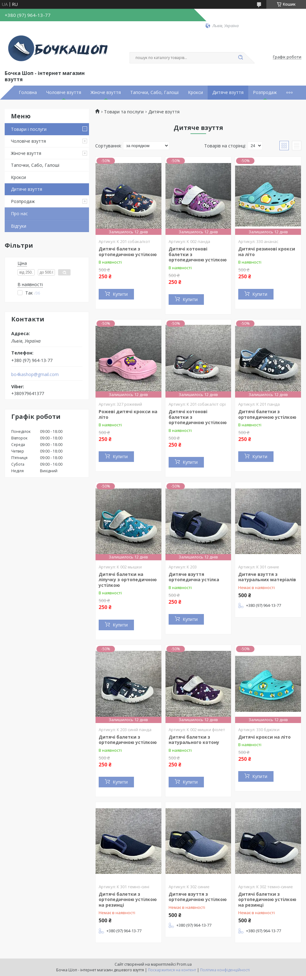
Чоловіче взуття (63, 92)
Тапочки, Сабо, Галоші (154, 92)
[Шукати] (240, 57)
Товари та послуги (124, 112)
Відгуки (18, 226)
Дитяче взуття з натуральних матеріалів (267, 577)
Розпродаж (265, 92)
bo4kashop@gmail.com (35, 374)
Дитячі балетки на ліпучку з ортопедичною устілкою (128, 579)
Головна (28, 92)
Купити (120, 294)
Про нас (19, 213)
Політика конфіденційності (225, 970)
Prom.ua (184, 964)
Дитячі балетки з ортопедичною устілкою (128, 251)
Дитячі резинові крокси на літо (266, 251)
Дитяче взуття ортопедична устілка (194, 577)
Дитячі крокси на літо (264, 737)
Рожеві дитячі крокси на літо (128, 414)
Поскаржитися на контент (172, 970)
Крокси (195, 92)
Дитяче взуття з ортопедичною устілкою (198, 897)
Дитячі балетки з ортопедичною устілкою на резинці (128, 899)
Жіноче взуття (106, 92)
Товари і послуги (29, 129)
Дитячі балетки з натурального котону (194, 740)
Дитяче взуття (228, 92)
